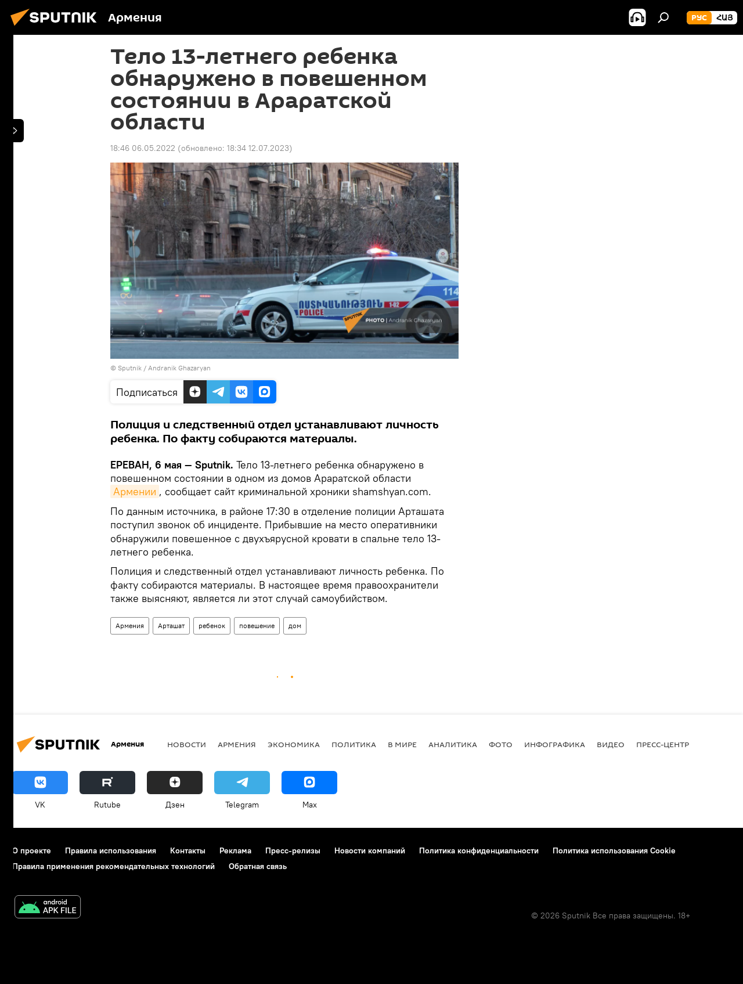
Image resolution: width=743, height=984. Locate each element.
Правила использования (110, 850)
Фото (501, 744)
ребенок (212, 625)
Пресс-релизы (292, 850)
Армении (134, 491)
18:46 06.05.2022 (142, 148)
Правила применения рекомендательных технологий (113, 866)
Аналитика (452, 744)
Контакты (187, 850)
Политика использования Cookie (614, 850)
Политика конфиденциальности (479, 850)
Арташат (171, 625)
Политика (353, 744)
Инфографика (554, 744)
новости (186, 744)
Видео (611, 744)
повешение (257, 625)
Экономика (294, 744)
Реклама (235, 850)
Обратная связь (258, 866)
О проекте (31, 850)
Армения (130, 625)
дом (294, 625)
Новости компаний (369, 850)
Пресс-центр (662, 744)
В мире (402, 744)
